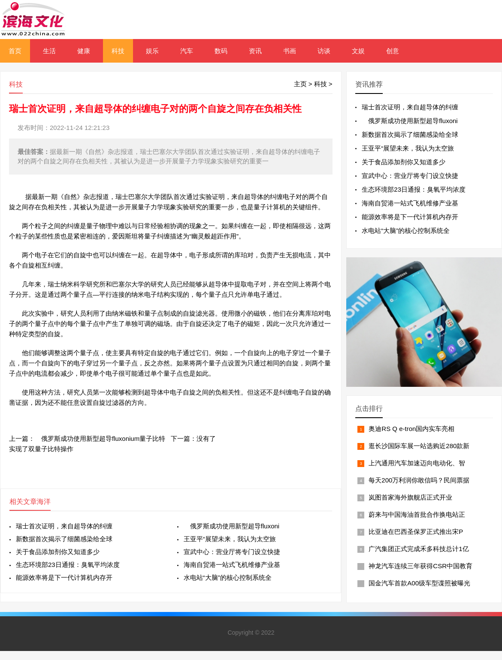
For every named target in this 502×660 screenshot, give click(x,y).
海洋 (44, 501)
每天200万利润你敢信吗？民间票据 (419, 480)
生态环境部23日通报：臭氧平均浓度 (68, 564)
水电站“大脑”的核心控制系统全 (228, 577)
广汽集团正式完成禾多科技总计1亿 (419, 548)
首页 (15, 50)
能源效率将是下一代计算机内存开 (64, 577)
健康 (83, 50)
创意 (392, 50)
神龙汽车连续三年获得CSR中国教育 (420, 566)
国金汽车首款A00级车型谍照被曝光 (419, 583)
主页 (300, 83)
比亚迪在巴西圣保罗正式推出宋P (416, 531)
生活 (49, 50)
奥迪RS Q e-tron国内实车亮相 (411, 428)
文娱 (358, 50)
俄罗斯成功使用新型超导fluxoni (231, 526)
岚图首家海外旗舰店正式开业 (410, 497)
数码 (221, 50)
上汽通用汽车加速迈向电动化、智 (417, 463)
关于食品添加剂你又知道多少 (58, 551)
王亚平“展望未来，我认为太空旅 (230, 538)
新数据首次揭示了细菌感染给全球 (64, 538)
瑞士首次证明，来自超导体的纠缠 (64, 526)
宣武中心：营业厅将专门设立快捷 (232, 551)
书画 (289, 50)
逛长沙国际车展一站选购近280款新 (419, 445)
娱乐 (152, 50)
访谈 (324, 50)
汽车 (186, 50)
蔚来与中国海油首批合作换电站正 (417, 514)
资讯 (255, 50)
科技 (118, 50)
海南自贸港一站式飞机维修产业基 (232, 564)
